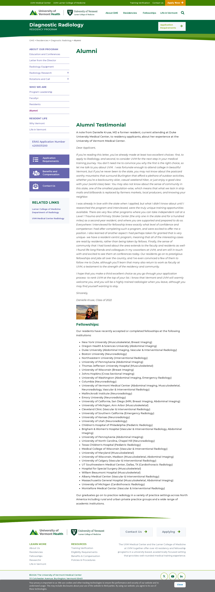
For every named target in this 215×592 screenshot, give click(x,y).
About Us (34, 548)
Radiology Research (40, 73)
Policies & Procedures (83, 560)
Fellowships (149, 13)
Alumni (33, 110)
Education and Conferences (44, 54)
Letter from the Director (42, 60)
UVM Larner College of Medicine (69, 3)
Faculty (34, 98)
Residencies (130, 13)
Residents (35, 104)
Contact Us (157, 3)
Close (180, 584)
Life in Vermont (169, 13)
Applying (168, 531)
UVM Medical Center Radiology (48, 218)
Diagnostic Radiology (56, 25)
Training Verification (140, 3)
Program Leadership (40, 92)
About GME (112, 13)
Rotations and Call (39, 79)
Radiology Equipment (41, 66)
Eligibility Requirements (84, 552)
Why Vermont (37, 123)
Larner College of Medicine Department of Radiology (46, 211)
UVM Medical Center (40, 3)
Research (35, 560)
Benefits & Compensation (85, 556)
